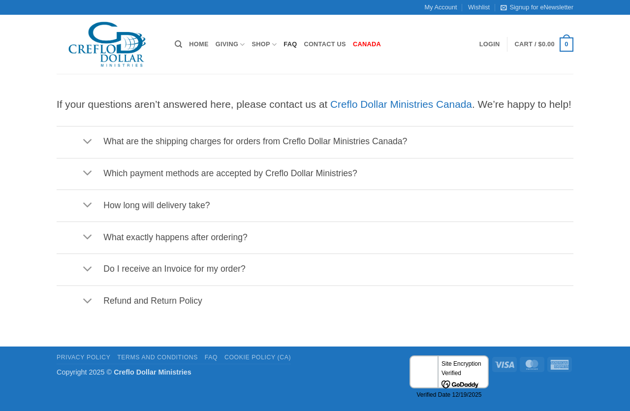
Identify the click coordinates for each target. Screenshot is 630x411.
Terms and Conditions (157, 357)
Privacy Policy (83, 357)
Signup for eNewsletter (537, 7)
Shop (264, 44)
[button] (489, 44)
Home (198, 44)
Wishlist (479, 7)
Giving (230, 44)
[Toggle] (87, 142)
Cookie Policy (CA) (257, 357)
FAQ (290, 44)
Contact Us (325, 44)
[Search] (178, 44)
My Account (441, 7)
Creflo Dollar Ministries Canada (401, 104)
